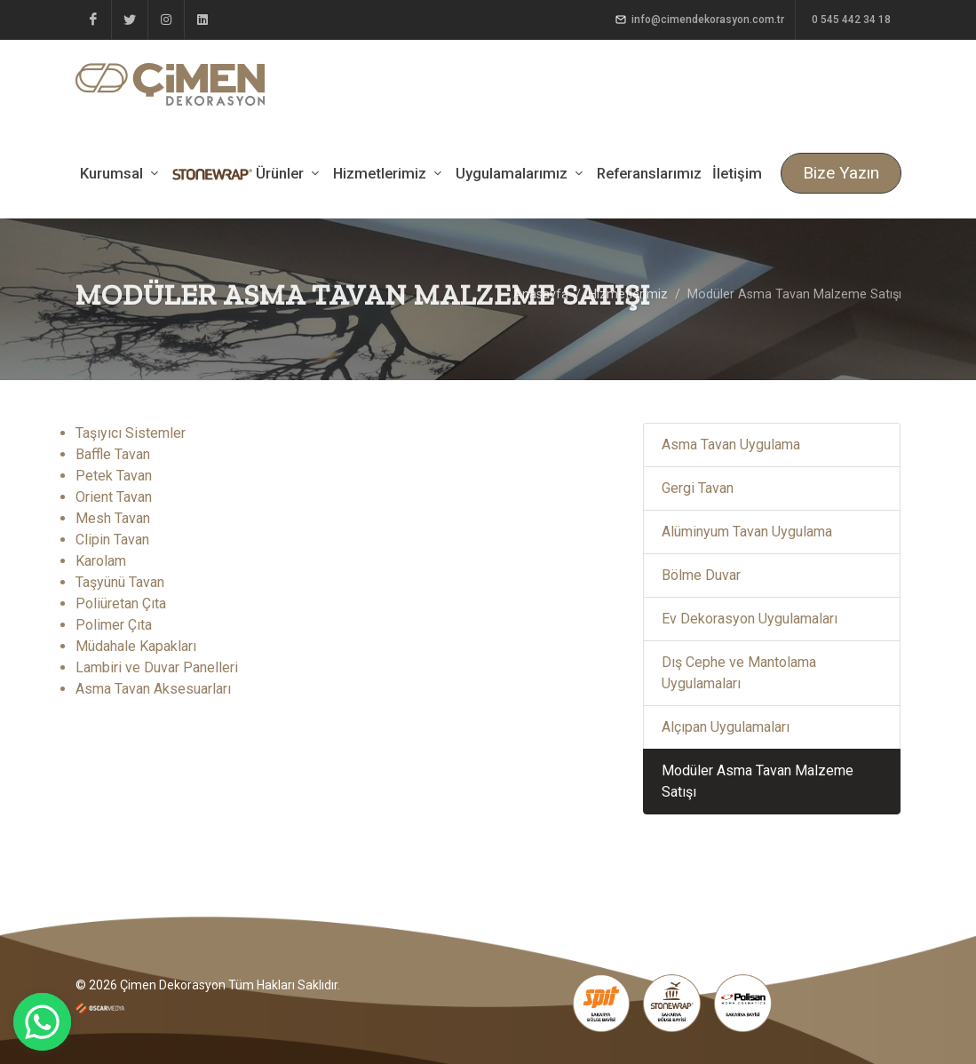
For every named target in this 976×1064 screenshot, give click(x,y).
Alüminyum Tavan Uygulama (747, 531)
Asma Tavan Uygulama (731, 444)
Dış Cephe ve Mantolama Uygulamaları (739, 673)
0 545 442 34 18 (850, 19)
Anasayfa (540, 294)
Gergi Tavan (698, 488)
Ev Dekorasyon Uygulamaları (749, 618)
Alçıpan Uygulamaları (726, 727)
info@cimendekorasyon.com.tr (699, 19)
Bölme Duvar (701, 575)
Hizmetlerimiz (628, 294)
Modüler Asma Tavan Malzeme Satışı (757, 781)
